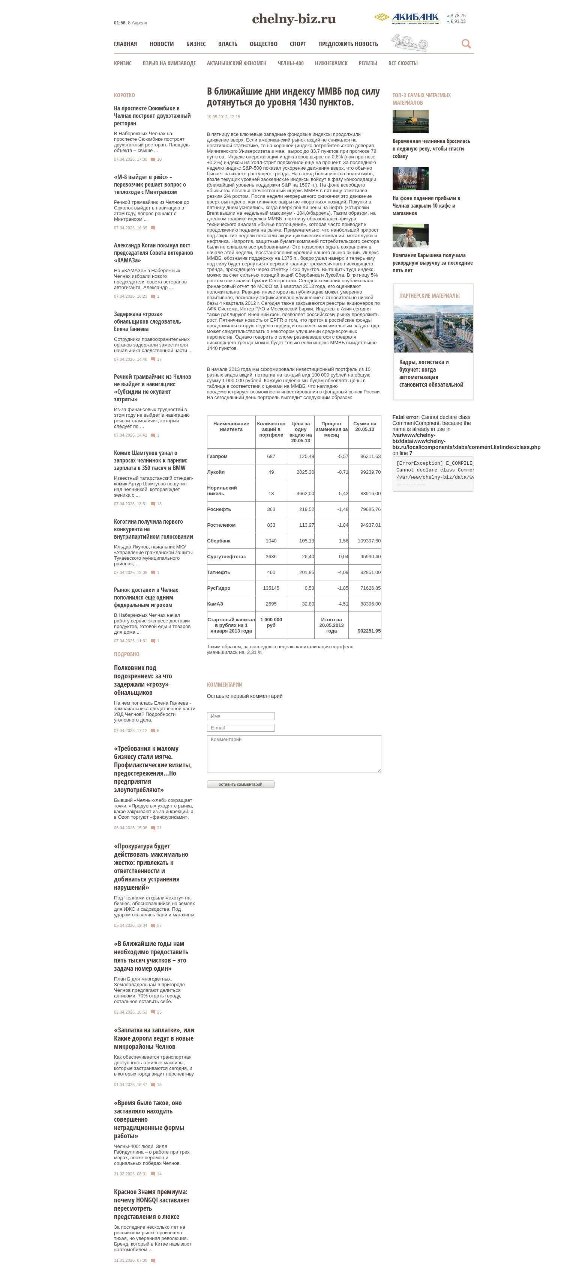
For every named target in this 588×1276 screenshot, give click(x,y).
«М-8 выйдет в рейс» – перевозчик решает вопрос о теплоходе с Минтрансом (150, 184)
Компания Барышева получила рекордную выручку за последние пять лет (433, 262)
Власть (227, 43)
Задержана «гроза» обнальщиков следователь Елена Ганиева (147, 321)
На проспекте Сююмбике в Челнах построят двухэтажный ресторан (152, 115)
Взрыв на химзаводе (169, 63)
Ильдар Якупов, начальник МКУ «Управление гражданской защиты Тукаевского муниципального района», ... (153, 555)
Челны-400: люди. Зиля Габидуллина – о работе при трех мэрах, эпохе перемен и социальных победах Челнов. (151, 1154)
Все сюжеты (403, 63)
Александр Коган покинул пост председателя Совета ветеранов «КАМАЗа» (153, 252)
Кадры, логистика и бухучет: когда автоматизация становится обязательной (431, 373)
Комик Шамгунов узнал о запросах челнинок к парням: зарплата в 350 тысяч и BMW (151, 460)
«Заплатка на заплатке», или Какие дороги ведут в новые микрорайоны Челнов (154, 1038)
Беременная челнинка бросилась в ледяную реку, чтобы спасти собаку (431, 148)
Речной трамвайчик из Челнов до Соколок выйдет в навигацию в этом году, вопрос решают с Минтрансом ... (151, 210)
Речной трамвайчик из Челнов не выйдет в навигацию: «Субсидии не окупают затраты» (152, 387)
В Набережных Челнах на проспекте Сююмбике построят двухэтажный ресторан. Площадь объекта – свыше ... (152, 142)
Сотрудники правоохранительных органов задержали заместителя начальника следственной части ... (153, 344)
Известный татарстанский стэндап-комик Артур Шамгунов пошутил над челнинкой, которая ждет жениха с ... (154, 486)
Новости (162, 43)
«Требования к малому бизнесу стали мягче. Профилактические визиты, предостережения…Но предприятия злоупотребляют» (153, 769)
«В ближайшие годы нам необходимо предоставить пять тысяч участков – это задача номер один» (151, 956)
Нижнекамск (331, 63)
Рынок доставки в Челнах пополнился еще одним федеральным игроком (146, 597)
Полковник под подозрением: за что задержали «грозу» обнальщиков (143, 680)
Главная (125, 43)
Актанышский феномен (237, 63)
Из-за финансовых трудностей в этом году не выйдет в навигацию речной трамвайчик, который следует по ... (152, 418)
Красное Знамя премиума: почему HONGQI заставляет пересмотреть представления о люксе (151, 1204)
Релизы (368, 63)
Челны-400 (291, 63)
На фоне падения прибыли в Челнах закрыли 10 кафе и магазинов (426, 205)
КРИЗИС (123, 63)
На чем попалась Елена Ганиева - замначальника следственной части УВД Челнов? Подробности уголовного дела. (154, 711)
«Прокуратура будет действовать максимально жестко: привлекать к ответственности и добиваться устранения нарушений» (151, 866)
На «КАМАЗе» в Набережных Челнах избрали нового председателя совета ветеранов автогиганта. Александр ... (150, 279)
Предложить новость (348, 43)
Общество (264, 43)
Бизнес (196, 43)
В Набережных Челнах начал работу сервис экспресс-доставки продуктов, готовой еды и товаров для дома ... (152, 623)
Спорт (298, 43)
